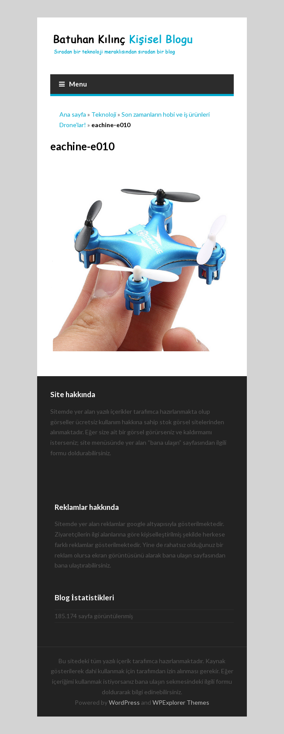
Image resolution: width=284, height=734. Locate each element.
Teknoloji (103, 114)
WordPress (124, 702)
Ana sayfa (72, 114)
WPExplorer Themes (180, 702)
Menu (73, 84)
